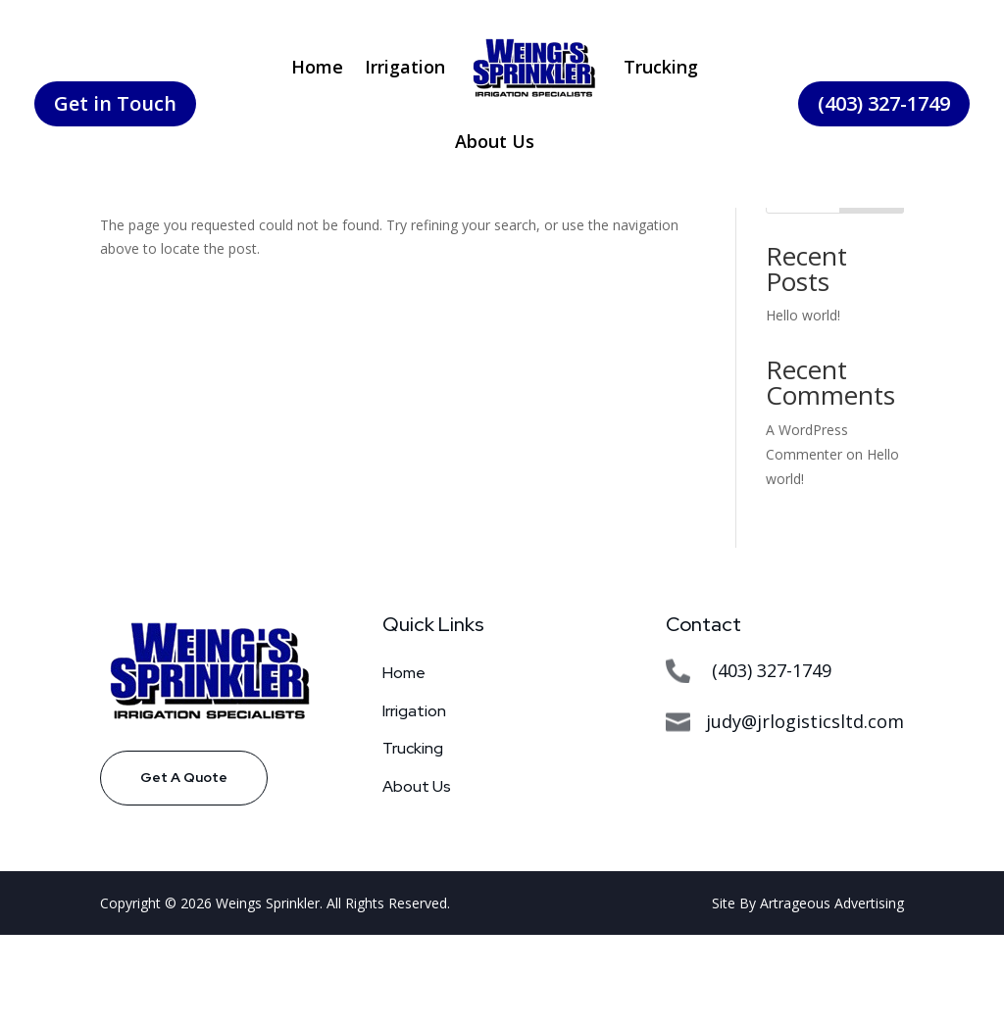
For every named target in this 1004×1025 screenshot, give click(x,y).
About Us (494, 141)
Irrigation (405, 66)
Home (317, 66)
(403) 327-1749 (884, 103)
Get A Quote (183, 867)
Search (871, 284)
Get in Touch (115, 103)
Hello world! (803, 405)
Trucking (661, 66)
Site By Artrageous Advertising (808, 993)
